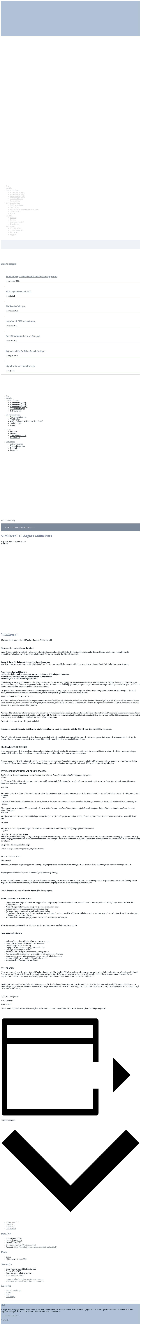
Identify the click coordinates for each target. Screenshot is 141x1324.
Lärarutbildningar (12, 400)
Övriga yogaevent (29, 1245)
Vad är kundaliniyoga (18, 417)
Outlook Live (11, 1229)
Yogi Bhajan (15, 419)
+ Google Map (20, 1259)
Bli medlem (14, 448)
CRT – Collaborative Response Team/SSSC (26, 421)
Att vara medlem (16, 444)
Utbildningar (10, 1297)
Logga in (13, 450)
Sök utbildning (15, 411)
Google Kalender (12, 1222)
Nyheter (9, 1292)
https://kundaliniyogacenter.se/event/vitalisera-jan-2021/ (35, 1247)
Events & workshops (13, 1290)
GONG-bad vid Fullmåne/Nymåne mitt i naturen (24, 1279)
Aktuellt (9, 398)
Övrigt (8, 1295)
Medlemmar (10, 442)
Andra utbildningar (17, 409)
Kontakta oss (15, 438)
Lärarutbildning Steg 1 (18, 402)
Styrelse (13, 434)
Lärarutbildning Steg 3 (18, 407)
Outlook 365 (10, 1226)
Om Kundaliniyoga (13, 415)
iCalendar (9, 1224)
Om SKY (9, 429)
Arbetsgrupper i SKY (18, 436)
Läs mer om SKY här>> (10, 1316)
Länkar (13, 425)
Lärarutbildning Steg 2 (18, 405)
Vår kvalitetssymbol (17, 446)
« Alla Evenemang (8, 520)
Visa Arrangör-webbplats (15, 1275)
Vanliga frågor (15, 423)
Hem (7, 396)
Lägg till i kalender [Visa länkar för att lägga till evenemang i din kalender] (8, 1120)
